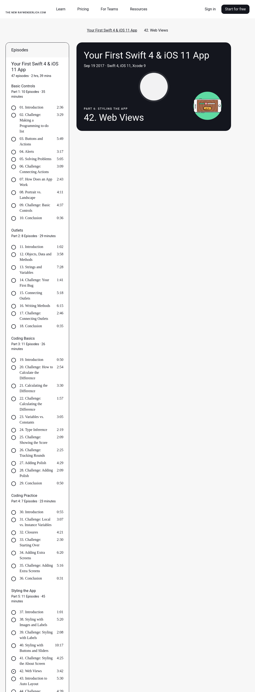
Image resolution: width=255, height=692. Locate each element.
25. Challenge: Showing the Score (33, 440)
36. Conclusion (31, 578)
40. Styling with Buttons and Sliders (34, 648)
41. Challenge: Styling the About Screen (36, 660)
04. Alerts (27, 151)
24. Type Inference (33, 430)
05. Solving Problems (35, 159)
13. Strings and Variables (31, 269)
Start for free (235, 9)
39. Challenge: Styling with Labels (36, 635)
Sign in (210, 9)
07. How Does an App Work (36, 182)
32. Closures (29, 532)
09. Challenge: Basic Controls (35, 207)
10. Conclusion (31, 218)
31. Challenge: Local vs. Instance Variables (36, 522)
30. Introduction (31, 512)
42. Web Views (31, 671)
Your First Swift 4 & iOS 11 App (112, 30)
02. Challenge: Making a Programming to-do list (34, 123)
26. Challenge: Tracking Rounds (32, 452)
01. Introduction (31, 107)
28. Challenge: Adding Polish (36, 473)
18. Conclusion (31, 326)
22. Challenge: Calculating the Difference (31, 403)
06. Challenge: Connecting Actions (34, 169)
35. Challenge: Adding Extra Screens (36, 568)
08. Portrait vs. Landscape (30, 195)
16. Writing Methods (35, 306)
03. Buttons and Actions (31, 141)
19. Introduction (31, 360)
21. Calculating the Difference (33, 388)
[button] (63, 9)
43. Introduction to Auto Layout (33, 681)
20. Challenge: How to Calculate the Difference (36, 372)
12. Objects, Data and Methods (35, 257)
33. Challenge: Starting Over (30, 542)
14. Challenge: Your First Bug (34, 282)
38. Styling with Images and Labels (33, 622)
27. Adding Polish (33, 463)
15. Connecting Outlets (31, 295)
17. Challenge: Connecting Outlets (34, 316)
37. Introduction (31, 612)
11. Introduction (31, 247)
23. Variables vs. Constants (32, 419)
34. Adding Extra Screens (32, 555)
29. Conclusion (31, 483)
